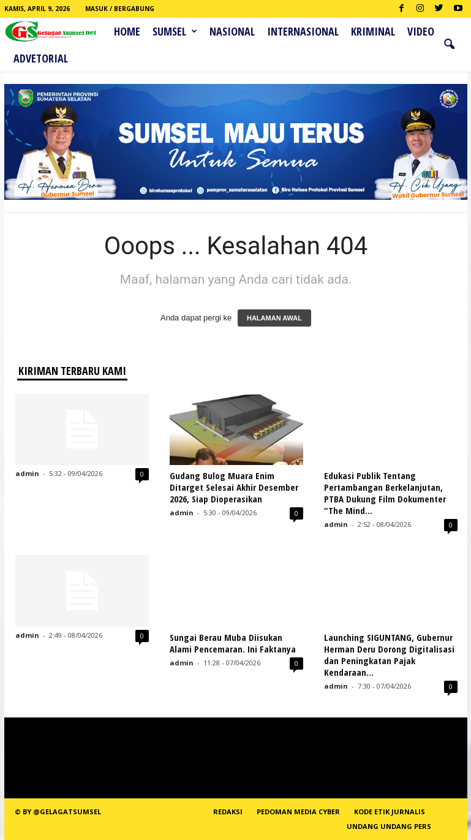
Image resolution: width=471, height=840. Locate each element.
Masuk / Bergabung (119, 8)
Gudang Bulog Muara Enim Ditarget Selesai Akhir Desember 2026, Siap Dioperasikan (234, 487)
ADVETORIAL (40, 58)
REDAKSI (228, 811)
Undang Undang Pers (389, 826)
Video (420, 31)
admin (27, 473)
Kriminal (373, 31)
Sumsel (175, 31)
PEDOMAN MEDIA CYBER (298, 811)
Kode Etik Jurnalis (389, 811)
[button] (448, 44)
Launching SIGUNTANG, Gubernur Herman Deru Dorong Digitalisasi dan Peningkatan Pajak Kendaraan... (389, 654)
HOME (127, 31)
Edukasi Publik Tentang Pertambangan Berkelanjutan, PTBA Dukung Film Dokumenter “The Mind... (385, 492)
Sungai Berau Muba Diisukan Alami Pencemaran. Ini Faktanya (233, 643)
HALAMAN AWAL (274, 318)
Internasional (303, 31)
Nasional (232, 31)
